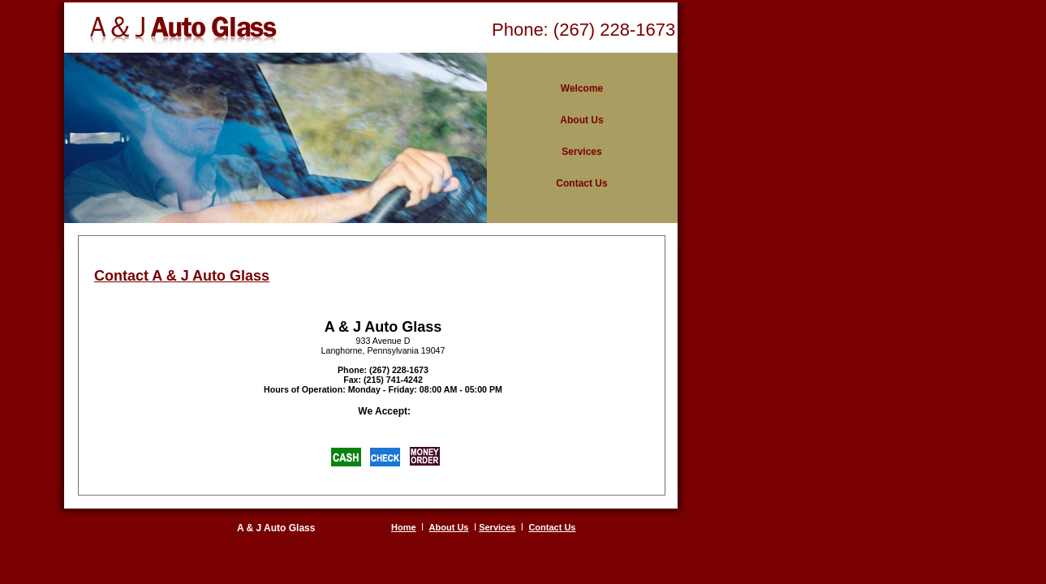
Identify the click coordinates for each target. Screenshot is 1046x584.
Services (497, 527)
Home (403, 527)
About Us (449, 527)
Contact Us (551, 527)
